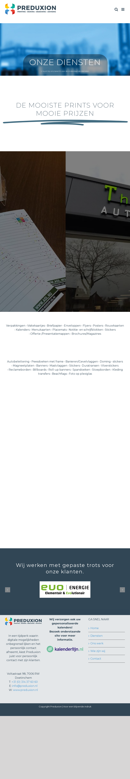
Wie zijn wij (97, 651)
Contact (95, 658)
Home (94, 628)
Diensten (96, 635)
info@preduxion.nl (25, 686)
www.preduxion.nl (25, 690)
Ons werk (96, 643)
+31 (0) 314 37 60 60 (25, 681)
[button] (7, 589)
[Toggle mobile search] (116, 9)
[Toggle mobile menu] (123, 9)
